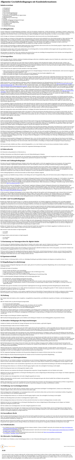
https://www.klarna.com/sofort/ (13, 183)
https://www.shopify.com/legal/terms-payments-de (11, 190)
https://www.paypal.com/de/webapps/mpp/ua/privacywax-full (14, 86)
